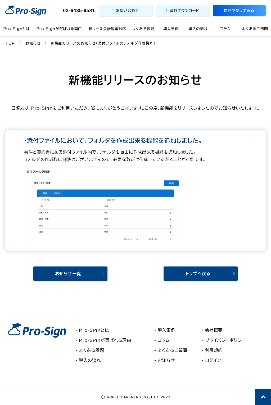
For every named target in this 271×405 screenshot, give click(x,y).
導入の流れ (198, 29)
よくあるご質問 (255, 29)
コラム (225, 29)
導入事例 (171, 29)
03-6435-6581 (79, 10)
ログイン (213, 360)
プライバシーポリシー (225, 340)
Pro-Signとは (16, 29)
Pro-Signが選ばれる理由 (59, 29)
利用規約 (214, 350)
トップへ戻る (198, 273)
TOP (10, 43)
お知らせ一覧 (68, 273)
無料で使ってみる (239, 10)
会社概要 (214, 330)
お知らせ (33, 43)
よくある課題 (143, 29)
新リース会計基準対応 (107, 29)
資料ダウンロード (184, 10)
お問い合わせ (127, 10)
